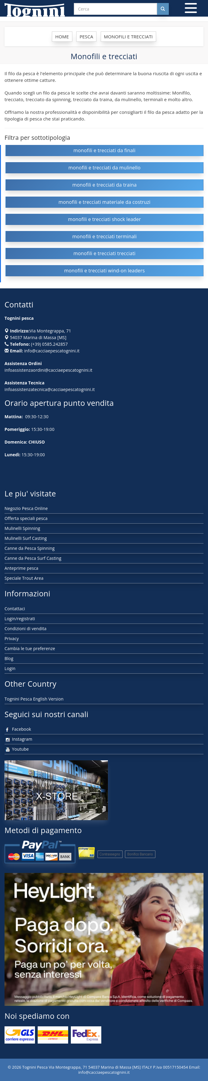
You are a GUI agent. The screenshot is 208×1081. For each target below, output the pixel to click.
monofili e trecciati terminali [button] (104, 236)
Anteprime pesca (21, 568)
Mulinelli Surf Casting (26, 538)
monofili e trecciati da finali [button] (105, 150)
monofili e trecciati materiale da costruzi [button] (104, 202)
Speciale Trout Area (24, 578)
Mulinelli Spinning (22, 528)
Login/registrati (20, 618)
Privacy (12, 638)
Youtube (17, 749)
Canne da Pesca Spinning (30, 548)
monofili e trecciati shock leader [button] (104, 219)
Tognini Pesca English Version (34, 699)
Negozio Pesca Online (26, 508)
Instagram (18, 739)
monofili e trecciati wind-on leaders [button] (104, 270)
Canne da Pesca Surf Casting (33, 558)
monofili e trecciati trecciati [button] (104, 253)
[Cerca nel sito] (163, 9)
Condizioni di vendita (25, 628)
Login (10, 668)
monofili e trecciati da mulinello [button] (104, 167)
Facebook (18, 729)
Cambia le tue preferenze (30, 648)
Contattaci (15, 608)
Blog (9, 658)
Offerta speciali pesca (26, 518)
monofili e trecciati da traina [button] (104, 184)
